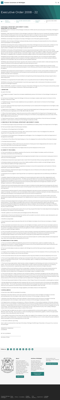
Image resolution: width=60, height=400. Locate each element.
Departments (40, 396)
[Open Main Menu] (58, 2)
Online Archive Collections (37, 374)
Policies (16, 396)
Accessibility (21, 396)
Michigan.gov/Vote (52, 363)
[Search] (56, 2)
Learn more (20, 376)
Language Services (46, 397)
